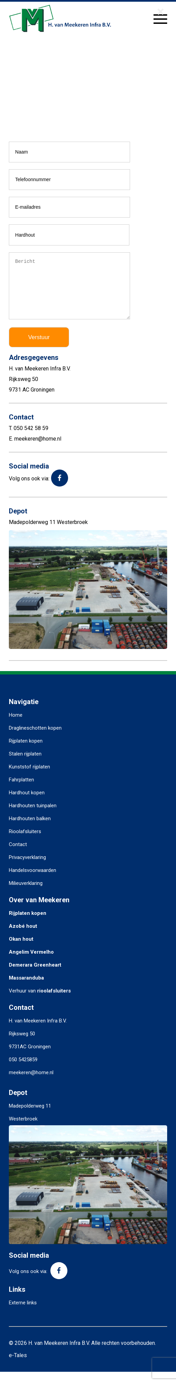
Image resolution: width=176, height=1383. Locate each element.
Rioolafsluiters (25, 843)
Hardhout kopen (27, 804)
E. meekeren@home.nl (35, 450)
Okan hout (21, 950)
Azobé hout (23, 937)
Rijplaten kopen (26, 752)
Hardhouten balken (30, 830)
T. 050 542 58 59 (28, 439)
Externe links (23, 1314)
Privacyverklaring (27, 868)
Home (15, 726)
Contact (18, 856)
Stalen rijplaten (25, 765)
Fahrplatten (21, 791)
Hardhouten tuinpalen (33, 817)
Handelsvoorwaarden (32, 881)
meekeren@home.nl (31, 1084)
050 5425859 (23, 1071)
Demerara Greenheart (35, 976)
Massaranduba (26, 989)
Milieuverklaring (26, 894)
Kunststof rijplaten (29, 778)
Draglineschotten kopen (35, 739)
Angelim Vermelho (31, 963)
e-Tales (18, 1366)
